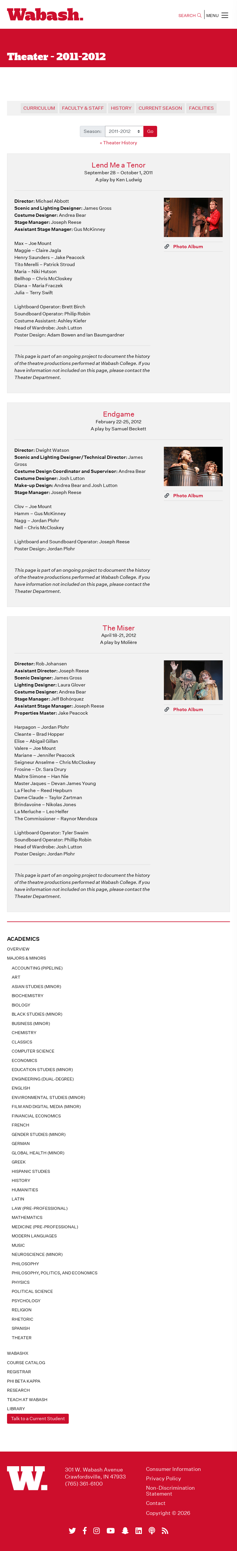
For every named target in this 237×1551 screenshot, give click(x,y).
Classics (22, 1042)
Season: (93, 131)
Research (18, 1390)
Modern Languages (34, 1236)
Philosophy (25, 1263)
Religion (22, 1309)
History (21, 1180)
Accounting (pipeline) (37, 968)
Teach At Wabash (27, 1399)
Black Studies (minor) (37, 1014)
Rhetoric (22, 1319)
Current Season (160, 108)
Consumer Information (173, 1469)
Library (16, 1408)
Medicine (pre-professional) (45, 1226)
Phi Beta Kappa (23, 1381)
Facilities (201, 108)
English (21, 1088)
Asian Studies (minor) (36, 986)
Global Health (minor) (38, 1153)
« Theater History (118, 143)
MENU (217, 15)
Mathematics (27, 1217)
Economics (24, 1060)
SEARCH (190, 15)
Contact (156, 1503)
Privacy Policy (163, 1478)
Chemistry (24, 1032)
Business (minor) (31, 1023)
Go (150, 131)
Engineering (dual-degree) (43, 1079)
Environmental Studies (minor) (48, 1097)
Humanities (25, 1190)
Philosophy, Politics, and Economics (54, 1273)
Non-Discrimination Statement (170, 1491)
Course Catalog (26, 1362)
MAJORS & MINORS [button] (26, 958)
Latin (18, 1199)
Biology (21, 1005)
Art (16, 977)
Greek (19, 1162)
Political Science (32, 1291)
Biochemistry (27, 995)
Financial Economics (36, 1116)
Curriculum (39, 108)
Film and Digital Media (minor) (46, 1106)
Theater (22, 1337)
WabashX (17, 1353)
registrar (19, 1371)
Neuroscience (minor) (37, 1254)
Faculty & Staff (83, 108)
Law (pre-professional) (40, 1208)
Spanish (21, 1328)
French (20, 1125)
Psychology (26, 1300)
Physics (21, 1282)
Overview (18, 949)
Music (18, 1245)
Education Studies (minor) (42, 1069)
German (21, 1143)
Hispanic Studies (31, 1171)
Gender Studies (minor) (39, 1134)
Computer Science (33, 1051)
